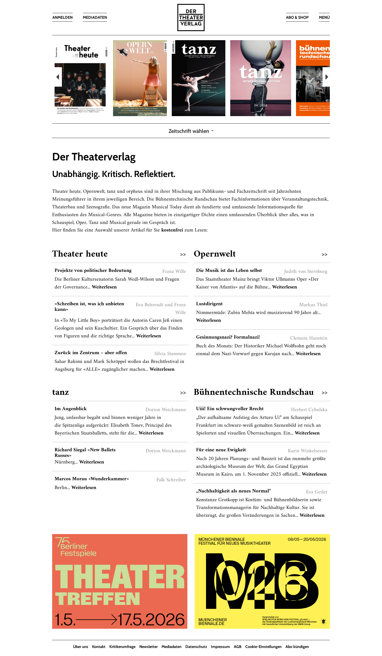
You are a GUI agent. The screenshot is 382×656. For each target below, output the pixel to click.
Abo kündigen (297, 647)
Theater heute (119, 254)
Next (326, 77)
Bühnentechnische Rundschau (260, 392)
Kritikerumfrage (122, 647)
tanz (119, 392)
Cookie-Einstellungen (263, 647)
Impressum (220, 647)
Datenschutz (196, 647)
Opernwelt (260, 254)
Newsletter (148, 647)
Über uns (80, 647)
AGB (237, 647)
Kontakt (98, 647)
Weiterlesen (104, 287)
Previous (58, 77)
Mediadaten (171, 647)
